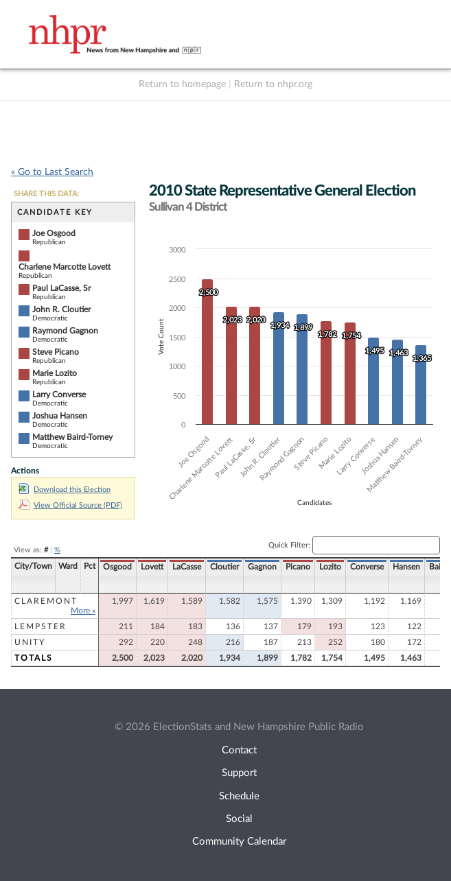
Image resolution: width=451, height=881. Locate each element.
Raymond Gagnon (65, 331)
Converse (367, 567)
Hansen (406, 567)
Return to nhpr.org (273, 84)
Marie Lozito (54, 373)
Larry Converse (59, 394)
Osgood (117, 567)
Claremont (46, 601)
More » (83, 611)
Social (239, 819)
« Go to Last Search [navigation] (52, 172)
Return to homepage (182, 84)
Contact (239, 750)
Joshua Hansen (59, 416)
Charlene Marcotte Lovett (65, 267)
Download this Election (65, 489)
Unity (29, 642)
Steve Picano (55, 352)
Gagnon (262, 567)
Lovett (152, 567)
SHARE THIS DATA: (46, 194)
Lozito (330, 567)
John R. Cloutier (61, 309)
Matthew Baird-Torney (72, 437)
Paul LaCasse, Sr (61, 288)
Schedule (239, 796)
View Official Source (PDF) (70, 505)
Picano (298, 567)
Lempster (40, 626)
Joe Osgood (54, 233)
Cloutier (224, 567)
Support (239, 773)
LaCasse (186, 567)
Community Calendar (239, 841)
